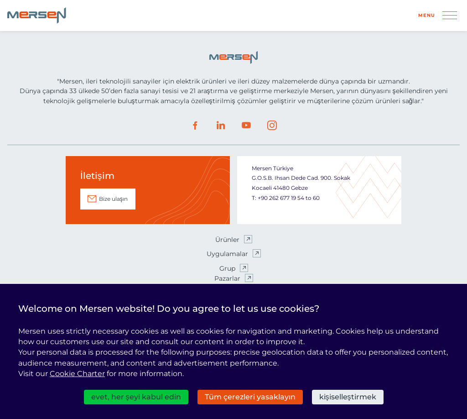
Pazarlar (227, 278)
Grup (227, 268)
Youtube (246, 125)
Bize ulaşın (113, 198)
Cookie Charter (77, 373)
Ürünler (227, 240)
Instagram (272, 125)
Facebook (195, 125)
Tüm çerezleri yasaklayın (250, 397)
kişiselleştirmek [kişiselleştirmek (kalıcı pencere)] (347, 397)
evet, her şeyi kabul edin (136, 397)
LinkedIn (221, 125)
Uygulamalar (227, 254)
